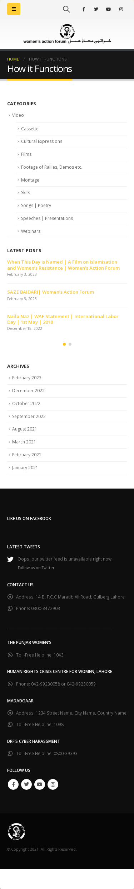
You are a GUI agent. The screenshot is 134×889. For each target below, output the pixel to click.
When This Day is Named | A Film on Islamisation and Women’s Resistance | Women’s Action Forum (63, 265)
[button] (64, 344)
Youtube (39, 784)
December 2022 (28, 391)
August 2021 (24, 429)
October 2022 (26, 403)
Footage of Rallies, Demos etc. (51, 167)
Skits (25, 192)
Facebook (13, 784)
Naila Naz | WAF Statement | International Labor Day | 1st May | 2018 (63, 319)
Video (18, 115)
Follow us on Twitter (36, 567)
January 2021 (25, 468)
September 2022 (29, 416)
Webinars (30, 231)
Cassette (30, 129)
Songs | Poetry (36, 205)
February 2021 (26, 455)
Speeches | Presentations (47, 218)
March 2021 (24, 442)
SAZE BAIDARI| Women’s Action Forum (50, 292)
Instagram (53, 784)
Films (26, 154)
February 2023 (26, 378)
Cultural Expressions (41, 141)
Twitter (26, 784)
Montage (30, 180)
